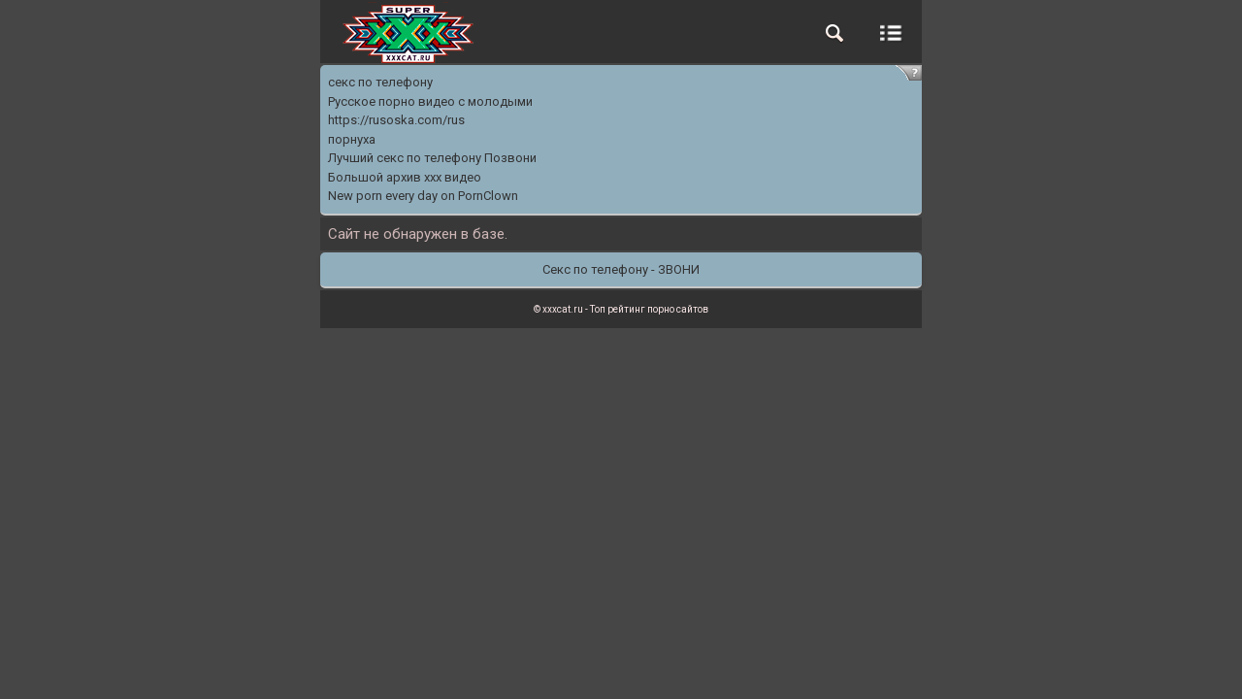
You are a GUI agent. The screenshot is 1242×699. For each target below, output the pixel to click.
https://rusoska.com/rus (396, 120)
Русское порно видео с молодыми (430, 101)
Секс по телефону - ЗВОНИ (621, 269)
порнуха (352, 139)
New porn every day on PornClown (423, 195)
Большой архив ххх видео (404, 177)
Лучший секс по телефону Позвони (432, 157)
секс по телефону (380, 82)
